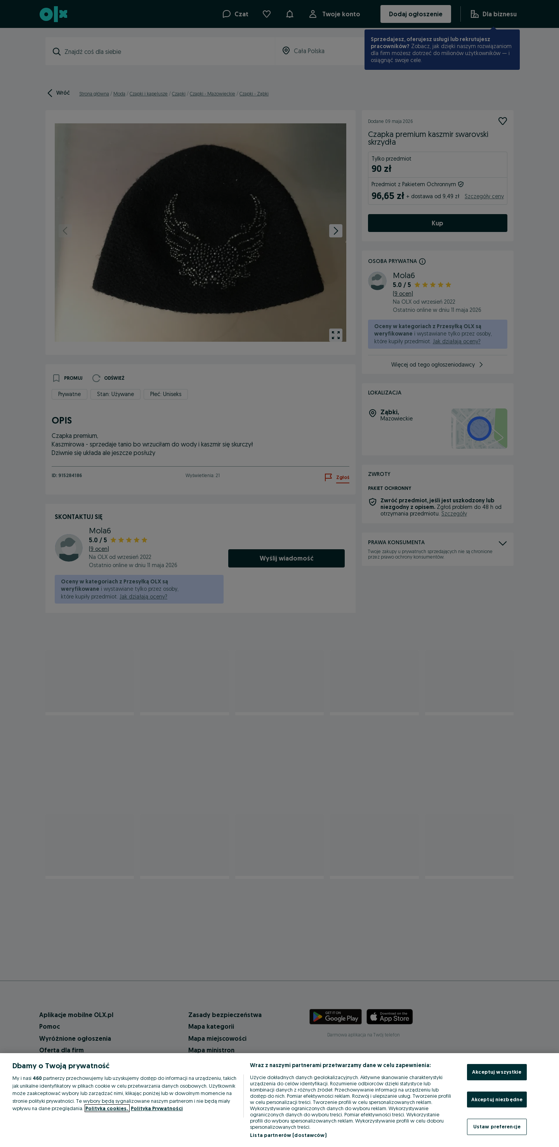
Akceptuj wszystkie (496, 1072)
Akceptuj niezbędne (497, 1099)
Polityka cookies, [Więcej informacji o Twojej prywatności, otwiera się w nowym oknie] (107, 1108)
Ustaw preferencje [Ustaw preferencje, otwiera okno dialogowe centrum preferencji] (497, 1126)
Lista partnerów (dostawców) (288, 1135)
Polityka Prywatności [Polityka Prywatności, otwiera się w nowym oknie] (157, 1108)
